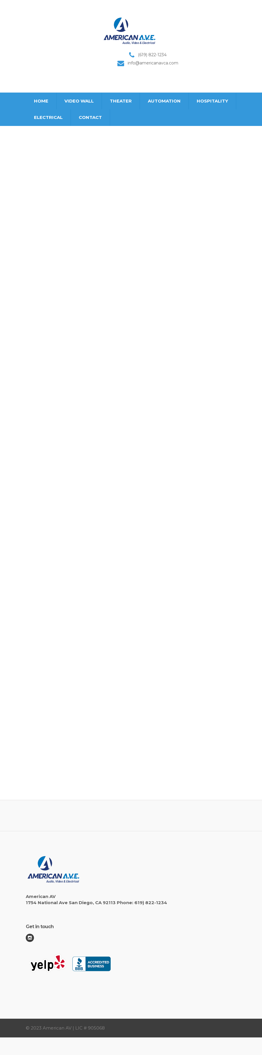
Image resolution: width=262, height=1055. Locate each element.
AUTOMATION (164, 101)
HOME (41, 101)
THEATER (121, 101)
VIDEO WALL (79, 101)
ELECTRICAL (48, 117)
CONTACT (90, 117)
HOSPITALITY (212, 101)
